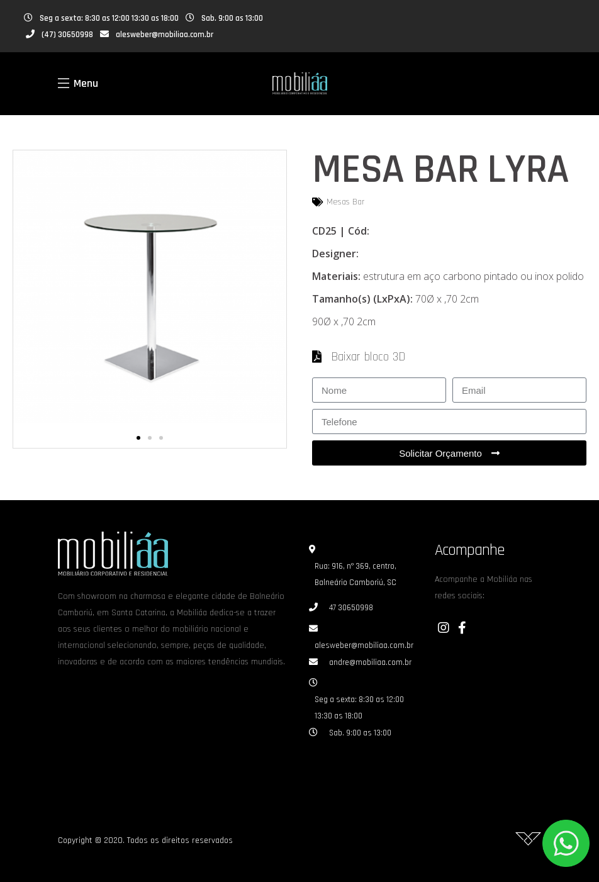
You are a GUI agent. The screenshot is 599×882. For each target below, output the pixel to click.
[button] (138, 438)
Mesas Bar (345, 202)
